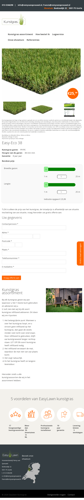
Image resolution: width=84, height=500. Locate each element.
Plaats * (5, 249)
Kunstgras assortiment (20, 34)
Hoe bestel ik (43, 34)
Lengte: (7, 183)
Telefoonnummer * (10, 258)
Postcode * (7, 241)
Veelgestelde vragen (56, 494)
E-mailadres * (8, 266)
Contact (71, 494)
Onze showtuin (16, 39)
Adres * (5, 232)
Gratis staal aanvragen (80, 253)
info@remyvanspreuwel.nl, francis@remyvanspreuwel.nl (44, 5)
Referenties (33, 39)
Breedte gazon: (11, 168)
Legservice (58, 34)
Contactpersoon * (10, 224)
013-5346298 (7, 5)
